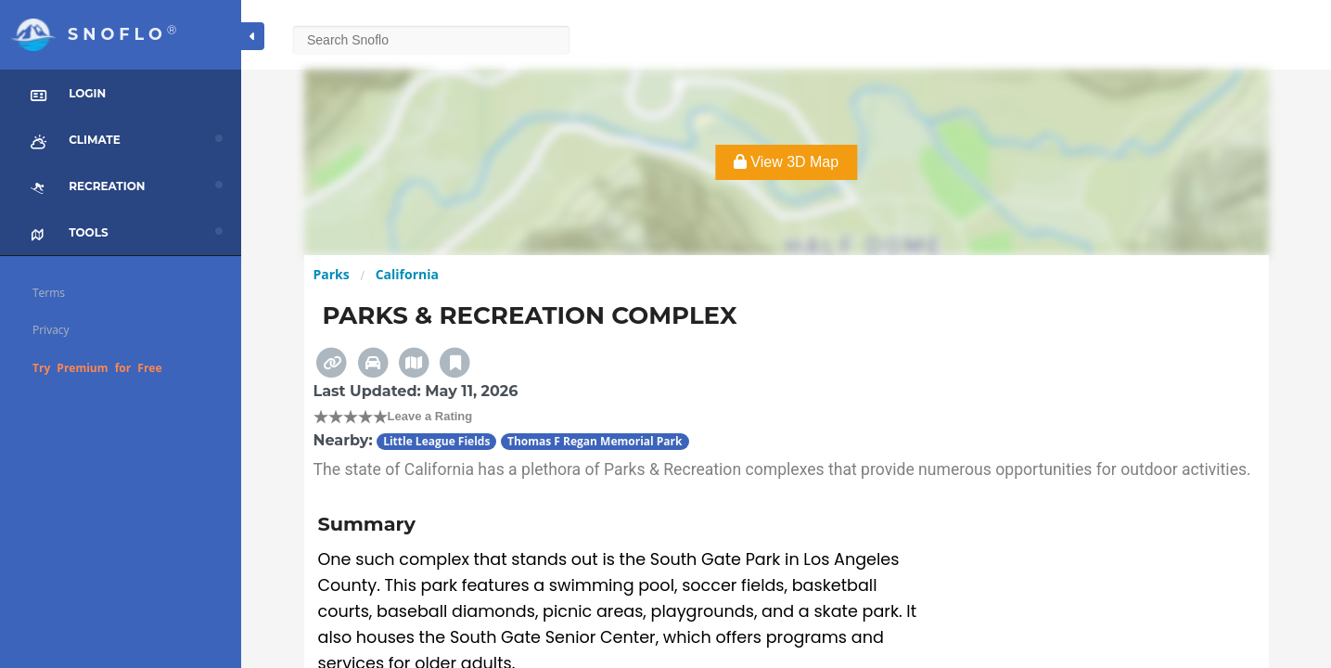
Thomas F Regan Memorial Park (595, 441)
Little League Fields (436, 441)
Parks (332, 274)
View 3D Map (786, 162)
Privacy (51, 330)
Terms (48, 293)
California (407, 274)
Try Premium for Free (97, 368)
